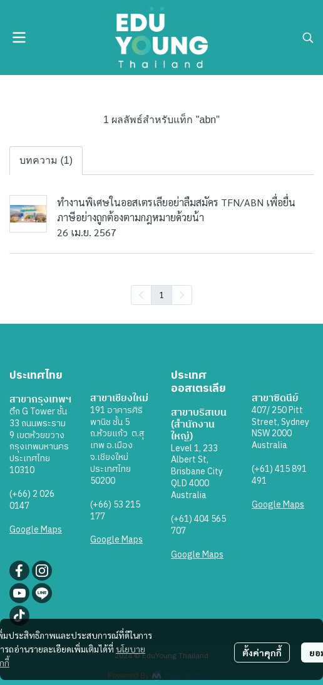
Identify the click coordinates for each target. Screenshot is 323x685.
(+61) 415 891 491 (279, 475)
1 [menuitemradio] (161, 294)
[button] (308, 37)
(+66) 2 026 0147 (31, 500)
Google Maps (35, 529)
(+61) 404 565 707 (198, 525)
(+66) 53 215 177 (115, 511)
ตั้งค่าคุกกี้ (262, 652)
